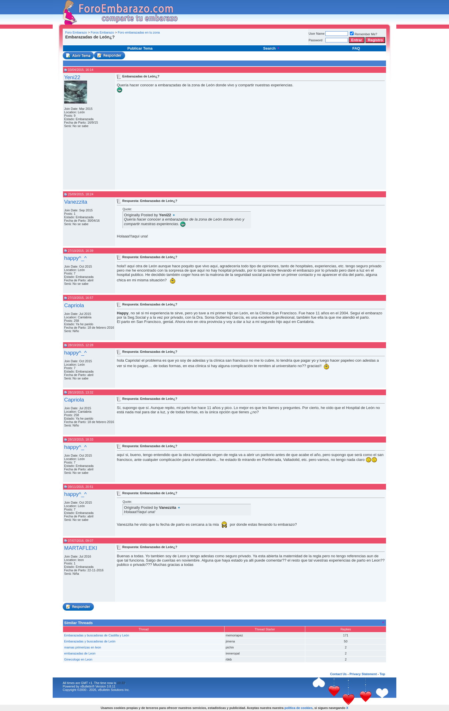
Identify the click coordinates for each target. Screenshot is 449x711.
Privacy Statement (363, 674)
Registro (375, 40)
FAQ (356, 48)
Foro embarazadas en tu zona (139, 32)
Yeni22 (72, 77)
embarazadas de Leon (79, 653)
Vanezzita (75, 202)
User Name (317, 33)
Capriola (74, 305)
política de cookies (298, 708)
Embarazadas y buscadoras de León (89, 641)
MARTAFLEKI (80, 548)
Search (271, 48)
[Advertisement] (168, 41)
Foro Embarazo (76, 32)
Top (382, 674)
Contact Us (338, 674)
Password (315, 40)
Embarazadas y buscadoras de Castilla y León (96, 635)
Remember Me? (363, 34)
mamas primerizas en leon (82, 647)
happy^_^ (75, 258)
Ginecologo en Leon (78, 659)
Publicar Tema (140, 48)
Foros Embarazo (102, 32)
